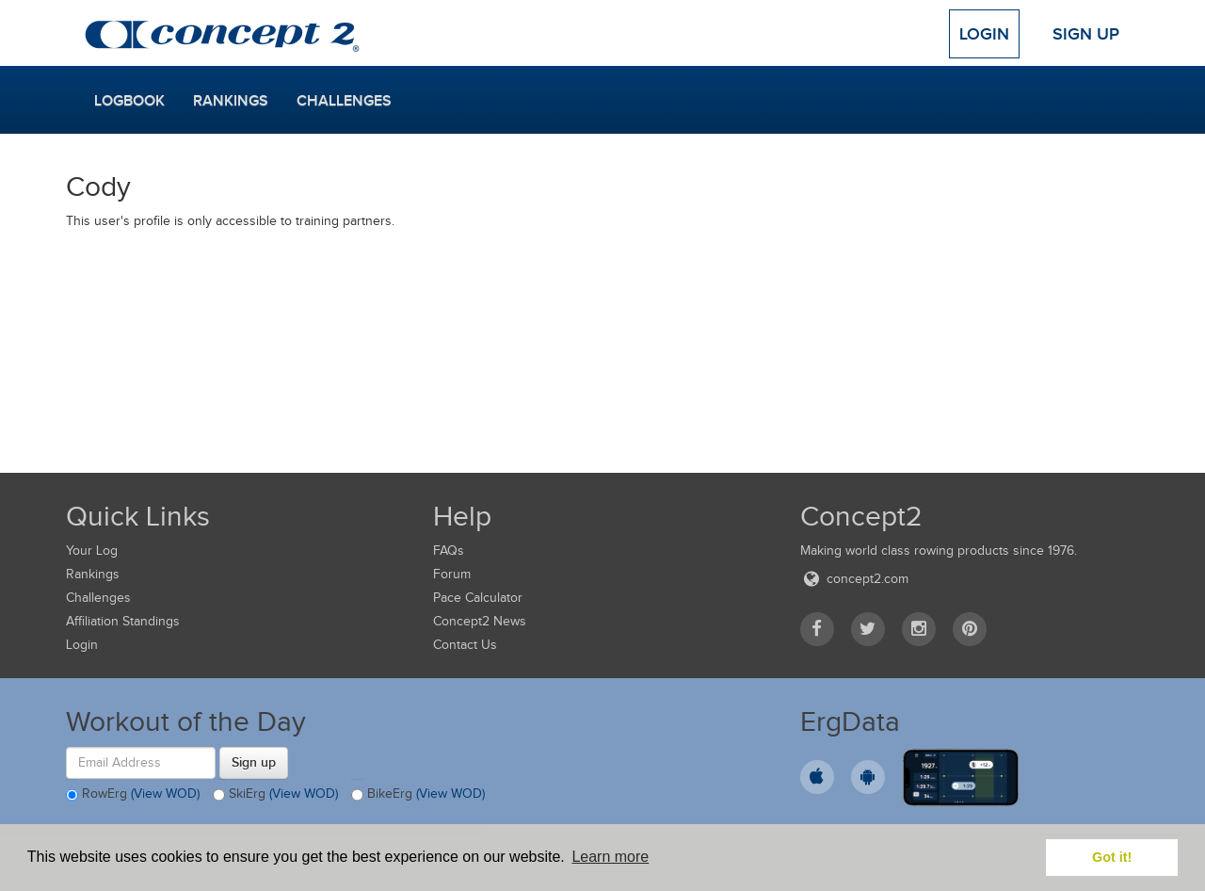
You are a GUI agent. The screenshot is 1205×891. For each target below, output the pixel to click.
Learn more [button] (610, 857)
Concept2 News (479, 621)
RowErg (133, 795)
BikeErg (418, 795)
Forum (452, 574)
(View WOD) (165, 793)
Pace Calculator (477, 598)
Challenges (344, 100)
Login (984, 33)
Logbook (129, 100)
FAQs (448, 550)
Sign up (254, 762)
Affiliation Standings (123, 621)
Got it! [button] (1112, 857)
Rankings (230, 100)
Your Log (92, 550)
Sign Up (1085, 33)
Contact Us (465, 645)
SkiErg (275, 795)
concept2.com (854, 579)
